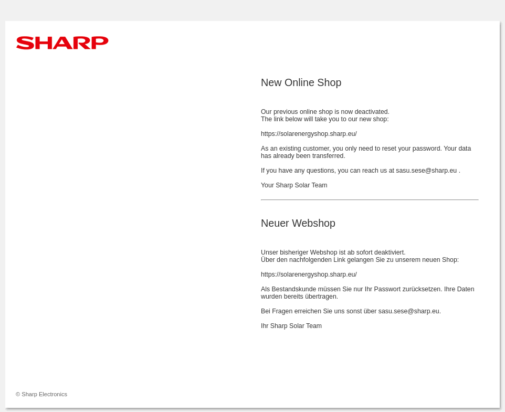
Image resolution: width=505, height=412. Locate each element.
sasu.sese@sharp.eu (427, 170)
